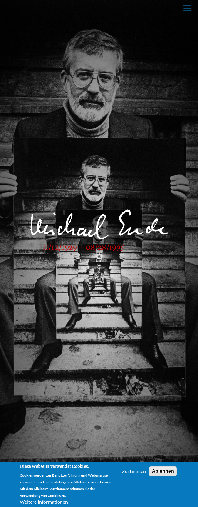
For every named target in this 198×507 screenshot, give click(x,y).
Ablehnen (163, 471)
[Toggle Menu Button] (187, 8)
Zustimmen (134, 471)
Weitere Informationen (44, 502)
